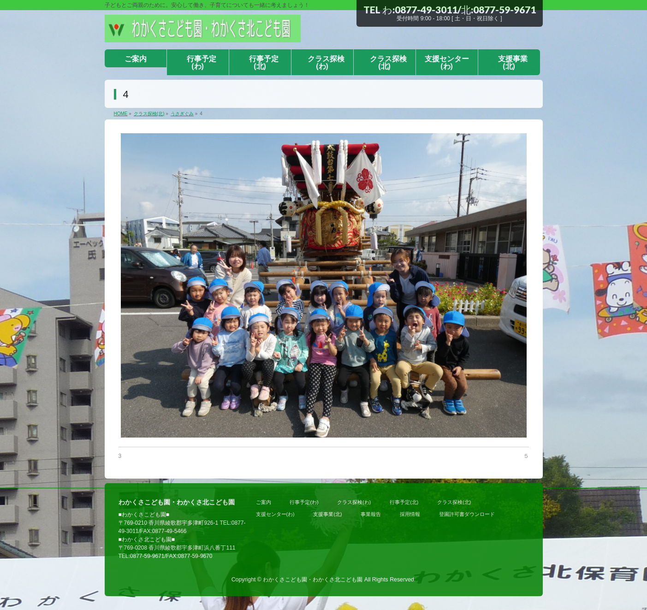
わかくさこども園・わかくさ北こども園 (312, 579)
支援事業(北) (327, 514)
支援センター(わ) (275, 514)
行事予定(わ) (304, 502)
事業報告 (371, 514)
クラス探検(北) (454, 502)
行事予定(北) (404, 502)
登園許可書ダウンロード (467, 514)
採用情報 (410, 514)
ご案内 (263, 502)
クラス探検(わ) (354, 502)
